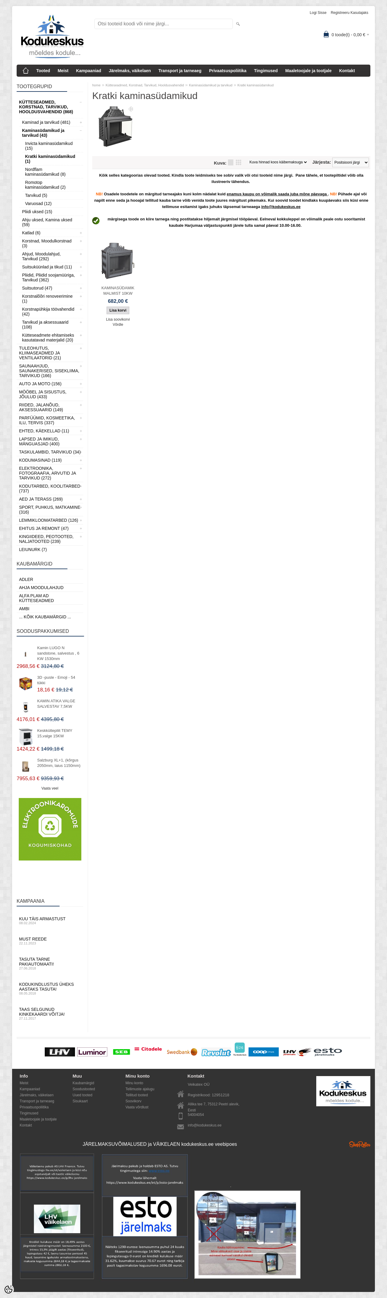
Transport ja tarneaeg (179, 70)
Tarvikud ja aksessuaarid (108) (45, 324)
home (96, 85)
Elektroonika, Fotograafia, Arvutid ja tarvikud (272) (47, 473)
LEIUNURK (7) (33, 549)
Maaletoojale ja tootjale (308, 70)
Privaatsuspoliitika (227, 70)
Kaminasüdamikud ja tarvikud (211, 85)
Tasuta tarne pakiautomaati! (50, 963)
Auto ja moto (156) (40, 383)
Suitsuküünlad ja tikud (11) (47, 266)
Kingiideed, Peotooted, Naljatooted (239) (46, 539)
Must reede (50, 941)
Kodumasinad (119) (40, 460)
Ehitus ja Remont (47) (44, 528)
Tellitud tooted (136, 1095)
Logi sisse (318, 13)
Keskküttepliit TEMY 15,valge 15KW (54, 733)
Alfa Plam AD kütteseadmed (36, 598)
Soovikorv (133, 1101)
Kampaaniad (88, 70)
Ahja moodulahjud (41, 587)
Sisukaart (80, 1101)
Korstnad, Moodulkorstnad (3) (46, 243)
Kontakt (347, 70)
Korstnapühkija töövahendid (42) (48, 311)
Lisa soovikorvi (118, 319)
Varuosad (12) (38, 203)
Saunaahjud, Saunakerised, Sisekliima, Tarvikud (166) (49, 371)
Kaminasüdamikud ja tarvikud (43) (43, 133)
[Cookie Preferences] (8, 1289)
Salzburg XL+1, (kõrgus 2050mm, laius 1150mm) (58, 763)
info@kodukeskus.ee (205, 1125)
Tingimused (266, 70)
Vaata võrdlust (136, 1107)
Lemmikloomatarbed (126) (48, 520)
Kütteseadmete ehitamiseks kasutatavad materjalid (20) (48, 337)
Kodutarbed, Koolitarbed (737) (49, 488)
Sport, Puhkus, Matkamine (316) (49, 509)
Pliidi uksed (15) (37, 211)
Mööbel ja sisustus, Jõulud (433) (43, 394)
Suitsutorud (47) (37, 288)
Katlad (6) (31, 232)
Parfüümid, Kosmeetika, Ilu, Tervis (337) (47, 420)
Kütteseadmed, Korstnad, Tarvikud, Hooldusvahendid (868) (46, 107)
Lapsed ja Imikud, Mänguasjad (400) (39, 441)
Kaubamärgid (83, 1083)
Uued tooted (82, 1095)
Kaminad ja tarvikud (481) (46, 122)
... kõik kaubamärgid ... (45, 616)
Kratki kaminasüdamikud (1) (50, 159)
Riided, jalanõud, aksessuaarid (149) (41, 407)
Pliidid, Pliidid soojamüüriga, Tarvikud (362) (48, 277)
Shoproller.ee (359, 1144)
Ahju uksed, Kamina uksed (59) (47, 222)
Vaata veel (49, 788)
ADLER (26, 579)
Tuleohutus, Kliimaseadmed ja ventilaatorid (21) (40, 353)
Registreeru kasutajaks (349, 13)
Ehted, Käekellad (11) (44, 430)
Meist (63, 70)
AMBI (24, 608)
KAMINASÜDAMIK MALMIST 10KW (117, 291)
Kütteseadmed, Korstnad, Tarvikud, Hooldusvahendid (145, 85)
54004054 (196, 1115)
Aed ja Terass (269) (41, 499)
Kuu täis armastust (50, 920)
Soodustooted (84, 1089)
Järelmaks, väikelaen (130, 70)
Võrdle (118, 324)
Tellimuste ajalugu (139, 1089)
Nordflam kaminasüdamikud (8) (45, 172)
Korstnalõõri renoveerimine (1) (47, 298)
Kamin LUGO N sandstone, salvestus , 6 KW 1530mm (58, 653)
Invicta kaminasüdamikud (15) (49, 146)
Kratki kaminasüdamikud (255, 85)
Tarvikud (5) (36, 195)
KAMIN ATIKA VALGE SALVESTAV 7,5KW (56, 704)
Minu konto (134, 1083)
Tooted (43, 70)
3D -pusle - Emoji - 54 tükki (56, 680)
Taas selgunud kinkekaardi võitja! (50, 1013)
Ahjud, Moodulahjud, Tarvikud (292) (41, 256)
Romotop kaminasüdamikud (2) (45, 185)
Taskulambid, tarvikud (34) (50, 452)
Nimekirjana (230, 162)
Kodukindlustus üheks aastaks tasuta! (50, 988)
